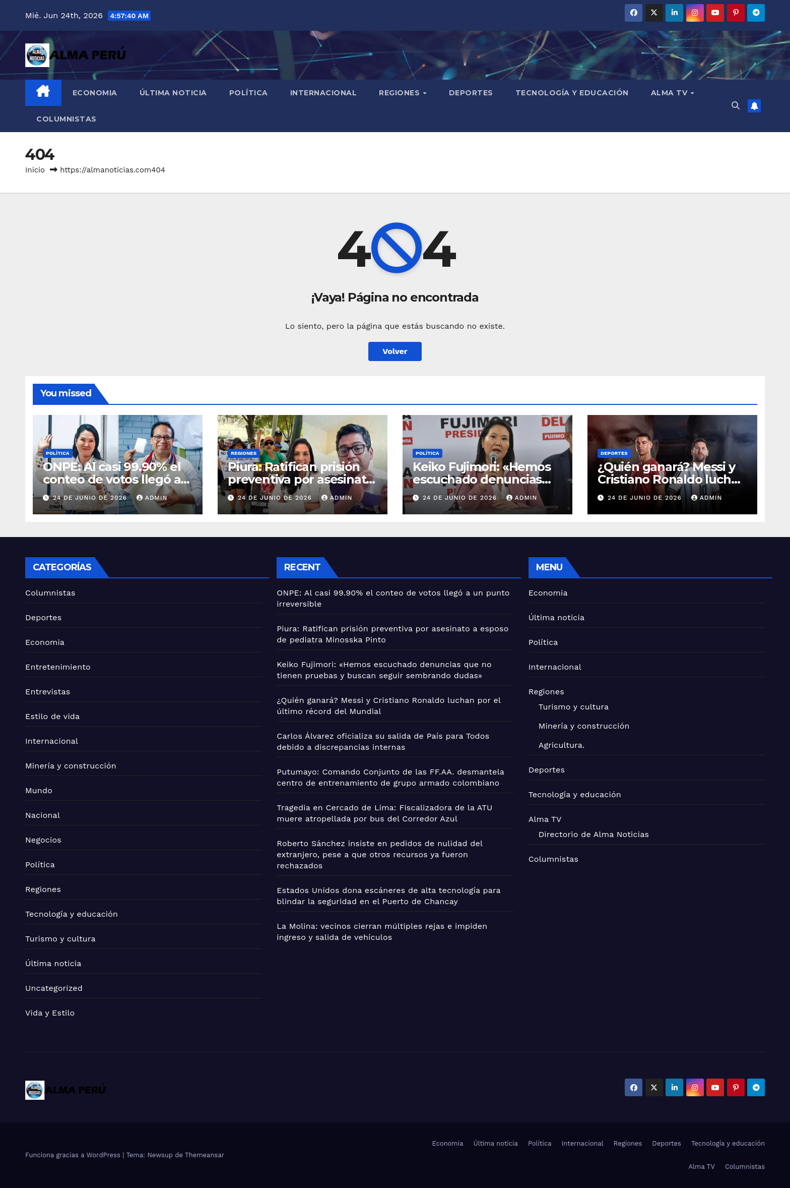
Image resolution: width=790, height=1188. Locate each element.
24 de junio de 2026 (91, 497)
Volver (395, 351)
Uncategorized (54, 988)
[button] (736, 105)
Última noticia (173, 92)
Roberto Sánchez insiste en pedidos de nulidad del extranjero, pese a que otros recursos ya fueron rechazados (379, 854)
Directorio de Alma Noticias (594, 834)
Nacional (42, 815)
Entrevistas (47, 691)
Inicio (35, 169)
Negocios (43, 840)
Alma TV (670, 92)
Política (248, 92)
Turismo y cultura (60, 938)
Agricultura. (562, 745)
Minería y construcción (70, 765)
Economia (95, 92)
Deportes (471, 92)
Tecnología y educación (572, 92)
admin (152, 497)
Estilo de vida (52, 716)
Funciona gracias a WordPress (73, 1155)
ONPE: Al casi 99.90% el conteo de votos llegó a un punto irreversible (111, 479)
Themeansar (204, 1155)
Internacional (323, 92)
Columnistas (66, 119)
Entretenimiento (58, 667)
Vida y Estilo (50, 1013)
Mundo (38, 790)
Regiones (400, 92)
